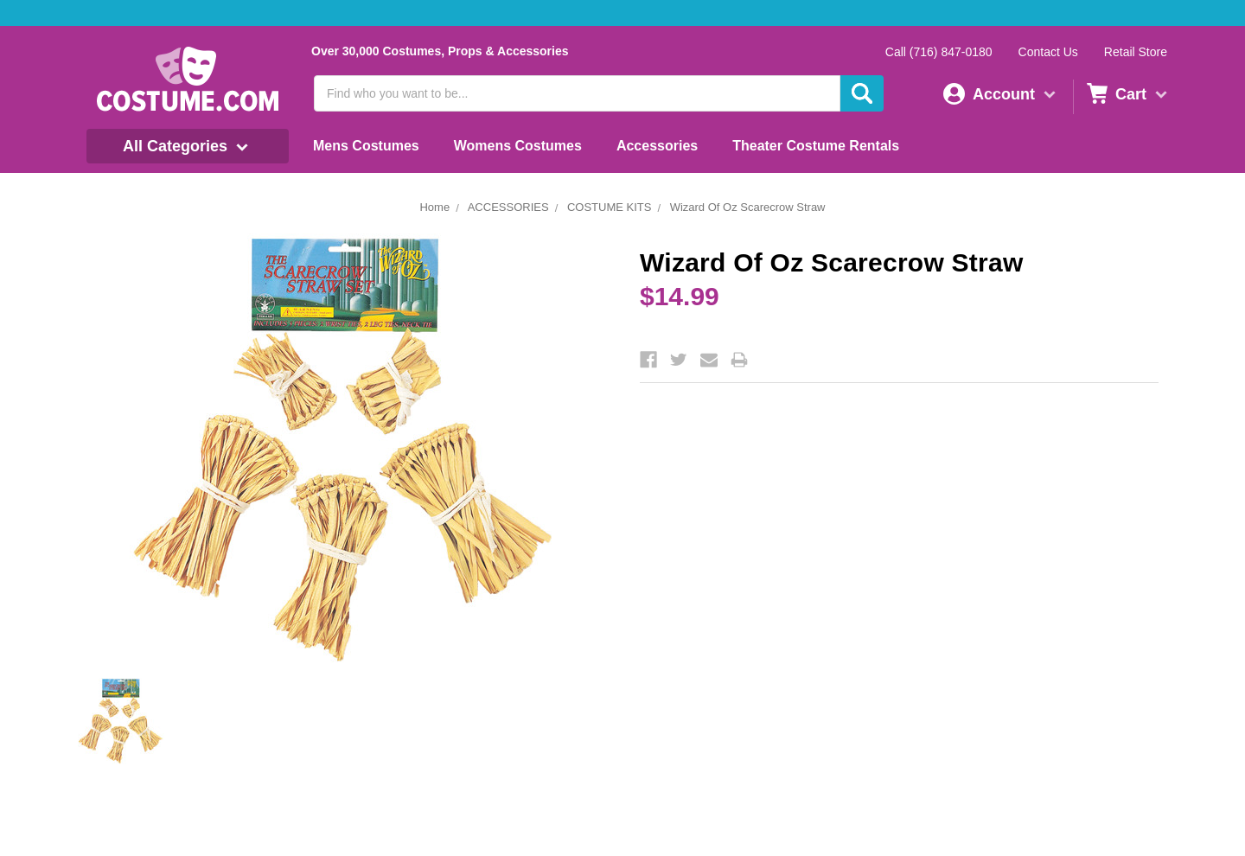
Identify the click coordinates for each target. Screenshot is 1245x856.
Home (434, 207)
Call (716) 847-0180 (939, 52)
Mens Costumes (366, 145)
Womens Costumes (518, 145)
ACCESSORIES (508, 207)
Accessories (657, 145)
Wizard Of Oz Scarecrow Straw (748, 207)
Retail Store (1135, 52)
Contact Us (1048, 52)
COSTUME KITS (609, 207)
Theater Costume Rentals (815, 145)
